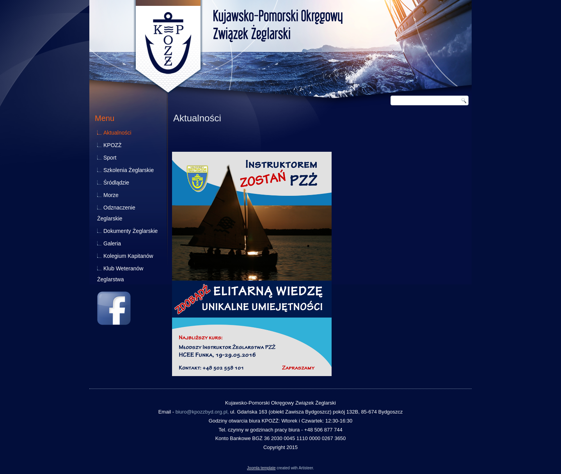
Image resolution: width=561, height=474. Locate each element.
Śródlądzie (116, 182)
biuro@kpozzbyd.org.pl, (202, 412)
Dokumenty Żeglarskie (130, 231)
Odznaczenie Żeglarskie (116, 213)
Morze (111, 195)
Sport (109, 157)
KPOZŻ (112, 145)
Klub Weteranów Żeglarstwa (120, 273)
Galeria (112, 243)
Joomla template (261, 468)
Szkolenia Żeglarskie (128, 170)
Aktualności (117, 133)
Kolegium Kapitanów (128, 256)
